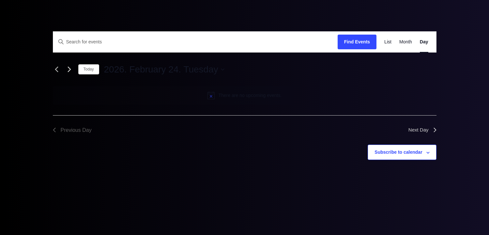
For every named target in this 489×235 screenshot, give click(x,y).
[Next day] (69, 69)
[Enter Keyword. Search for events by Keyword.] (195, 42)
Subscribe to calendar (398, 152)
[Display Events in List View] (387, 42)
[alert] (244, 95)
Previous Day (72, 130)
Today (89, 69)
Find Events (357, 41)
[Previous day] (57, 69)
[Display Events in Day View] (424, 42)
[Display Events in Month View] (405, 42)
